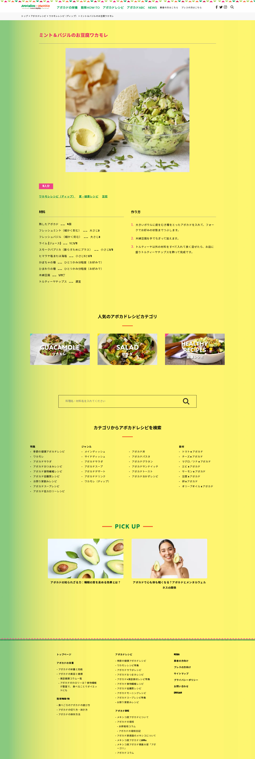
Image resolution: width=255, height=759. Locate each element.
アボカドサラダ (42, 462)
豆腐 (105, 197)
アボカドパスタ (141, 457)
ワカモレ (38, 457)
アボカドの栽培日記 (130, 731)
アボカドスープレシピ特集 (131, 698)
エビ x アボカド (191, 466)
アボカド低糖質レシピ (46, 476)
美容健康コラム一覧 (71, 679)
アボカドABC (122, 711)
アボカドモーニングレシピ (131, 693)
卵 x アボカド (190, 481)
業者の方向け (181, 661)
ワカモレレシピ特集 (128, 666)
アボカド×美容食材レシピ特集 (133, 679)
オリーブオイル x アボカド (197, 486)
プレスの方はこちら (191, 7)
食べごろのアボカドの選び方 (74, 705)
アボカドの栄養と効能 (70, 669)
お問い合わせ (181, 686)
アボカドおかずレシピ (145, 476)
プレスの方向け (182, 667)
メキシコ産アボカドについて (133, 717)
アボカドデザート (95, 471)
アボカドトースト (142, 471)
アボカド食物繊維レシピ (47, 471)
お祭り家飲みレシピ (45, 481)
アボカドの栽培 (125, 722)
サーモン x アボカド (194, 471)
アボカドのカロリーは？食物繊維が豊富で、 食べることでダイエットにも (78, 687)
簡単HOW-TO (63, 699)
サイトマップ (181, 674)
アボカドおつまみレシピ (47, 466)
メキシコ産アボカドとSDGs (132, 740)
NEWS (176, 655)
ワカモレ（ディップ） (98, 481)
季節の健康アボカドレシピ (49, 452)
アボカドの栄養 (65, 663)
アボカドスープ (94, 466)
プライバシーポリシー (186, 680)
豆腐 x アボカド (191, 476)
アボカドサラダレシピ (129, 670)
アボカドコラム (125, 753)
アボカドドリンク (95, 476)
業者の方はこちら (169, 7)
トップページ (64, 655)
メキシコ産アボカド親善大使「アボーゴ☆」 (136, 747)
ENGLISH (178, 693)
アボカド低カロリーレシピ (49, 491)
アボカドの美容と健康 (70, 674)
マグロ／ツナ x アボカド (196, 462)
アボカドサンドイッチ (145, 466)
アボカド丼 (138, 452)
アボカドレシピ (123, 655)
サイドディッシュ (95, 457)
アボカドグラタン (142, 462)
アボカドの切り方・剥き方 (73, 710)
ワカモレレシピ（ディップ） (57, 197)
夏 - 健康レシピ (88, 197)
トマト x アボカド (192, 452)
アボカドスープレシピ (46, 486)
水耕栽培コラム (127, 726)
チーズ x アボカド (192, 457)
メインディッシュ (95, 452)
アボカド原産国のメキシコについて (136, 736)
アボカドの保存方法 (69, 714)
